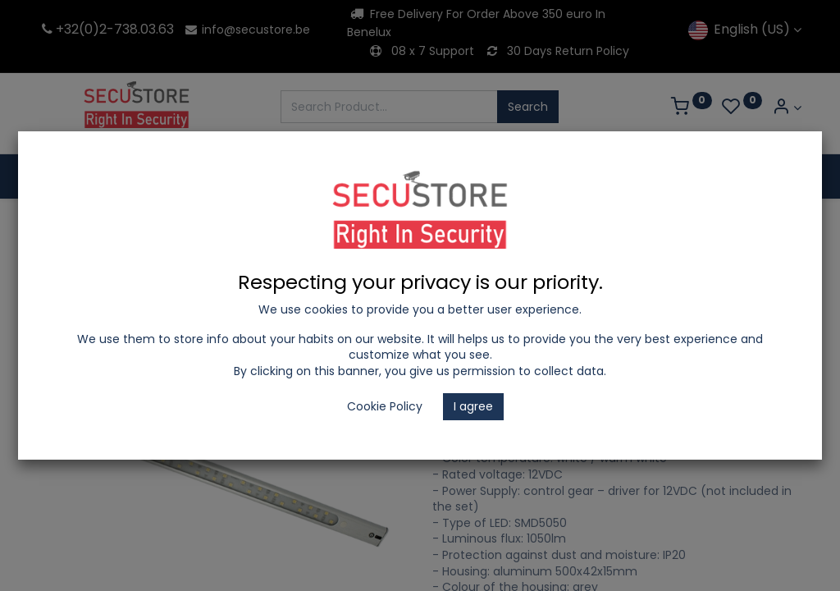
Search (528, 106)
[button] (785, 279)
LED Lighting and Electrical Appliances (239, 222)
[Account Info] (786, 107)
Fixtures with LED (412, 222)
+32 (59, 29)
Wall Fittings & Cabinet (544, 222)
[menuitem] (82, 176)
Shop (98, 222)
